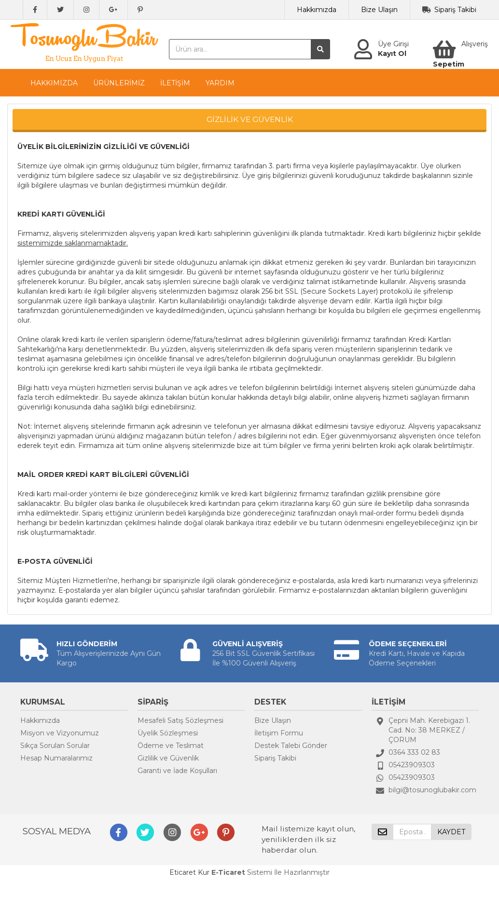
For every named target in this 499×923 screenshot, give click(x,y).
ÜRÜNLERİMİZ (119, 83)
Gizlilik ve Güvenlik (168, 758)
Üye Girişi (393, 44)
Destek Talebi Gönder (290, 745)
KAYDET (451, 832)
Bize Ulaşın (379, 9)
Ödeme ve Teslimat (171, 745)
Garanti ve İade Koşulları (177, 770)
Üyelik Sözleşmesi (168, 733)
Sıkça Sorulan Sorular (55, 745)
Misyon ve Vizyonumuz (59, 733)
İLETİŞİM (175, 83)
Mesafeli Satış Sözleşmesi (180, 720)
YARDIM (220, 83)
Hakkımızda (316, 9)
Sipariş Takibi (455, 9)
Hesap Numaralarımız (56, 758)
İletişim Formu (278, 733)
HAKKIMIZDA (54, 83)
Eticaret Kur (189, 872)
